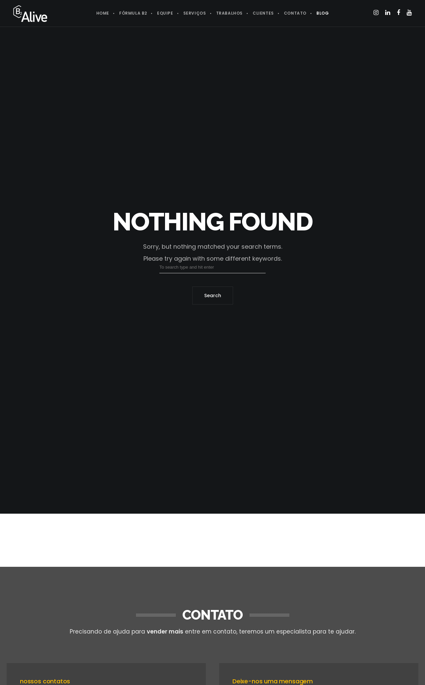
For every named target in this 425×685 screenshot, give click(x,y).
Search (212, 295)
